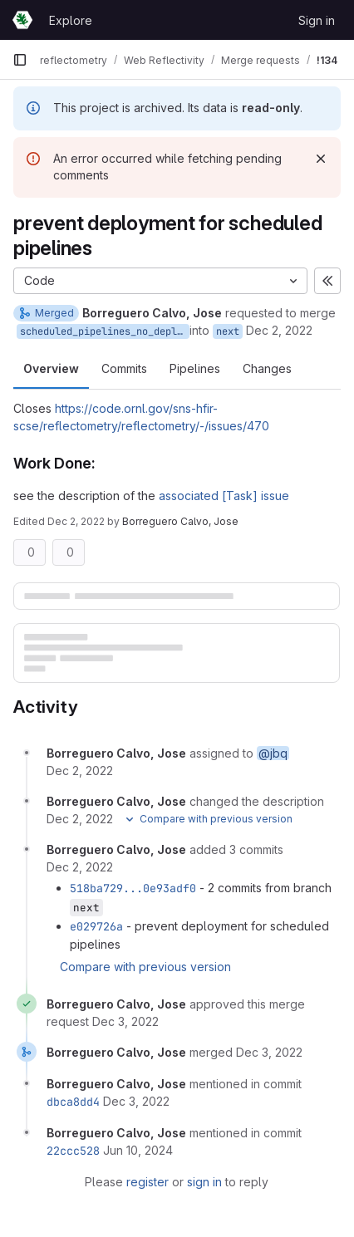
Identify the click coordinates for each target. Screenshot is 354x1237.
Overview (51, 368)
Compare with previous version (145, 967)
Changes (267, 368)
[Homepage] (22, 20)
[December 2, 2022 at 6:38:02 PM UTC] (80, 770)
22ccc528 (73, 1150)
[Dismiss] (321, 159)
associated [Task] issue (224, 495)
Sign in (316, 20)
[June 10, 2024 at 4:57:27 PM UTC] (138, 1150)
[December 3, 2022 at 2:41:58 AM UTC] (269, 1052)
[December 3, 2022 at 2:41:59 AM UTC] (136, 1101)
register (147, 1182)
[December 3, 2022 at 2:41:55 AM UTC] (125, 1021)
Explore (70, 20)
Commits (124, 368)
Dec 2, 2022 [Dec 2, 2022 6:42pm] (76, 521)
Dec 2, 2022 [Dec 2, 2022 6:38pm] (279, 330)
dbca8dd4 (73, 1101)
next (227, 331)
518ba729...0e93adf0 (133, 888)
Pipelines (195, 368)
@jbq (273, 753)
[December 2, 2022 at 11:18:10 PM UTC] (80, 867)
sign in (204, 1182)
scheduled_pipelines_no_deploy (104, 331)
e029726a (96, 926)
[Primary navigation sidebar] (20, 60)
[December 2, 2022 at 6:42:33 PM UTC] (80, 819)
